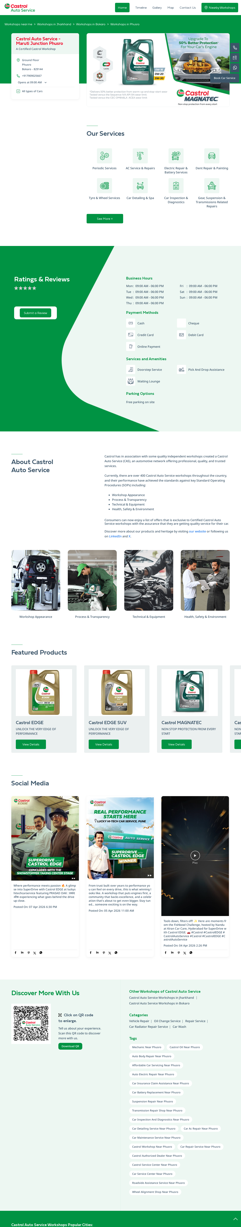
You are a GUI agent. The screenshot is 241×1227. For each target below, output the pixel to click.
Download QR (70, 1046)
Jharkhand (187, 998)
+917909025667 (32, 75)
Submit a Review (35, 313)
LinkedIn (115, 536)
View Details (30, 744)
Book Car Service (224, 78)
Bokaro (184, 1003)
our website (197, 531)
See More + (105, 218)
